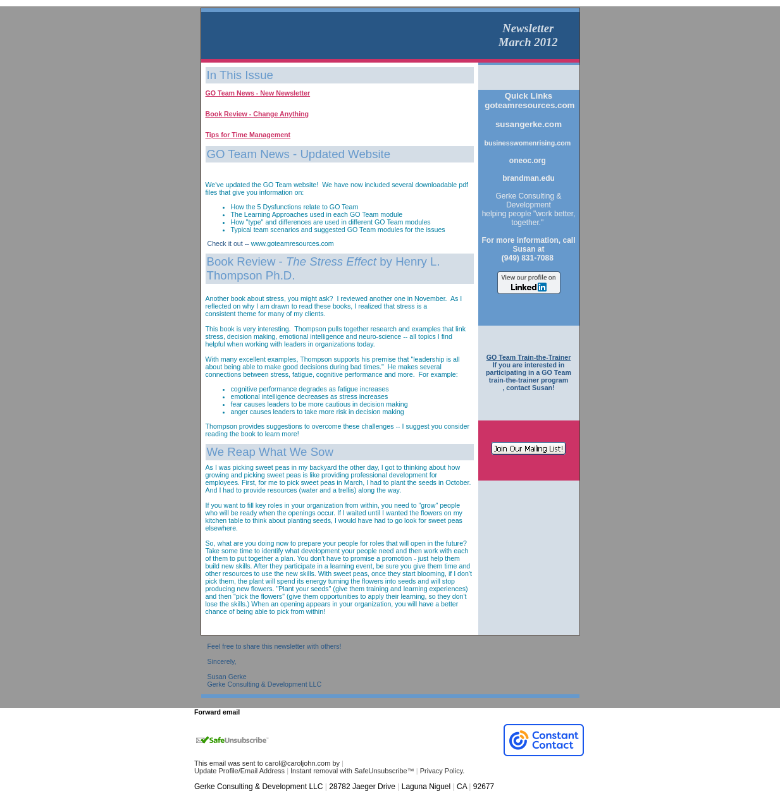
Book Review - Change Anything (257, 114)
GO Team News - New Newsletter (258, 93)
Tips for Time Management (248, 134)
